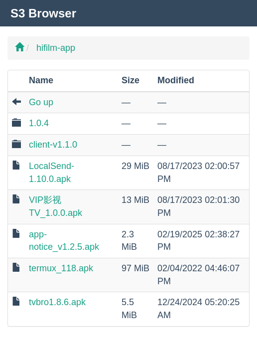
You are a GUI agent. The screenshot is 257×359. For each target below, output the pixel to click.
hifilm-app (55, 48)
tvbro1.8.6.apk (57, 302)
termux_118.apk (61, 268)
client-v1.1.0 (53, 145)
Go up (41, 102)
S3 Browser (43, 13)
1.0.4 (39, 123)
